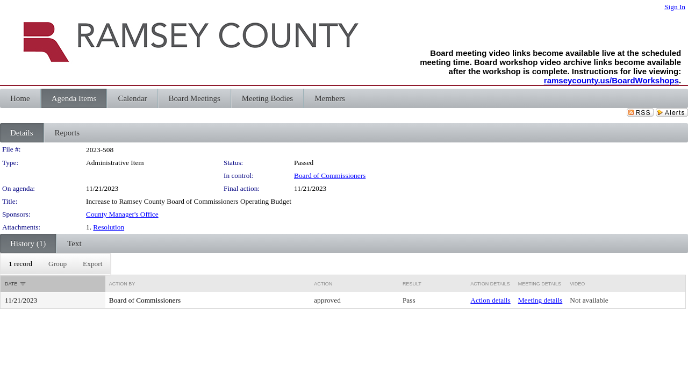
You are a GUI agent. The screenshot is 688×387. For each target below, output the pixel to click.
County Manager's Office (122, 214)
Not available (589, 300)
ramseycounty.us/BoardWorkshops (611, 80)
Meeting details (540, 300)
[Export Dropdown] (92, 264)
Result (412, 283)
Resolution (108, 227)
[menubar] (55, 264)
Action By (122, 283)
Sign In (674, 7)
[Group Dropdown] (57, 264)
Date (11, 283)
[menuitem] (20, 264)
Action (323, 283)
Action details (490, 300)
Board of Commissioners (330, 175)
